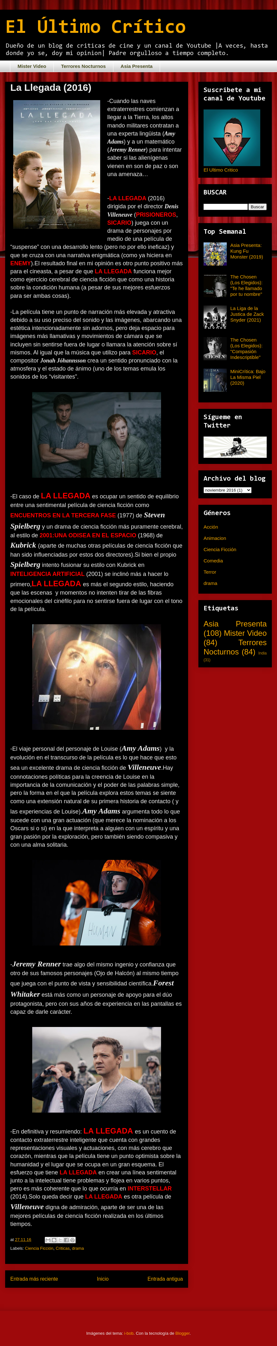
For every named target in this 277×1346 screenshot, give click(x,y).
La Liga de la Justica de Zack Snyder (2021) (247, 314)
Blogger (183, 1333)
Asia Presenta (136, 66)
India (262, 653)
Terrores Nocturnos (83, 66)
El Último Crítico (95, 28)
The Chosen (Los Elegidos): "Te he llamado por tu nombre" (246, 285)
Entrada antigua (165, 1279)
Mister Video (32, 66)
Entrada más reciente (34, 1279)
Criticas (63, 1248)
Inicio (103, 1279)
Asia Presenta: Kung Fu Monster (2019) (246, 250)
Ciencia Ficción (39, 1248)
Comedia (213, 560)
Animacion (215, 538)
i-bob (129, 1333)
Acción (211, 527)
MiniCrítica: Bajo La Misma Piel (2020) (247, 377)
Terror (210, 572)
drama (78, 1248)
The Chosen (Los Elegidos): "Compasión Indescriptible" (246, 348)
